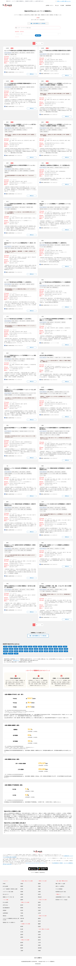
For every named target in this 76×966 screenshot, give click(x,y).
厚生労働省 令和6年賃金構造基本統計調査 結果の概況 (16, 710)
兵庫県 (61, 648)
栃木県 (45, 646)
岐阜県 (16, 648)
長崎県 (56, 651)
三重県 (31, 648)
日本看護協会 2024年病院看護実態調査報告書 (15, 746)
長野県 (41, 648)
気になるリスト (16, 660)
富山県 (36, 648)
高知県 (41, 651)
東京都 (65, 646)
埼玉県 (55, 646)
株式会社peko (38, 963)
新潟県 (21, 926)
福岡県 (46, 651)
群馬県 (50, 646)
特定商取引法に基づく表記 (61, 891)
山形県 (30, 646)
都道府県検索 (68, 5)
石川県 (21, 931)
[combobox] (37, 34)
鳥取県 (39, 902)
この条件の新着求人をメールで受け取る (38, 23)
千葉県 (60, 646)
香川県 (26, 651)
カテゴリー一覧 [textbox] (19, 33)
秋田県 (25, 646)
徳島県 (36, 651)
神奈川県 (5, 648)
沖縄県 (16, 653)
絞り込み (38, 35)
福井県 (21, 934)
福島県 (35, 646)
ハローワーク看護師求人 (35, 872)
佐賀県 (51, 651)
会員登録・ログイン (49, 5)
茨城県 (40, 646)
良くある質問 (5, 902)
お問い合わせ (5, 905)
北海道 (5, 646)
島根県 (11, 651)
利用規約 (4, 910)
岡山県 (16, 651)
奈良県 (66, 648)
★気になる (67, 75)
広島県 (21, 651)
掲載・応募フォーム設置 (60, 883)
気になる (57, 5)
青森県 (10, 646)
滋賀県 (46, 648)
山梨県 (11, 648)
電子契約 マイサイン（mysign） (62, 899)
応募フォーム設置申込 (60, 886)
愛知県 (26, 648)
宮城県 (20, 646)
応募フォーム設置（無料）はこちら (64, 1)
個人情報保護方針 (6, 907)
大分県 (66, 651)
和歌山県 (5, 651)
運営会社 (4, 915)
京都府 (51, 648)
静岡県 (21, 648)
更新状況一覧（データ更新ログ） (9, 922)
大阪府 (56, 648)
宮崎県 (5, 653)
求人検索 (62, 5)
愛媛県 (31, 651)
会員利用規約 (5, 913)
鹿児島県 (10, 653)
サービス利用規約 (59, 888)
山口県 (39, 913)
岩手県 (15, 646)
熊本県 (61, 651)
